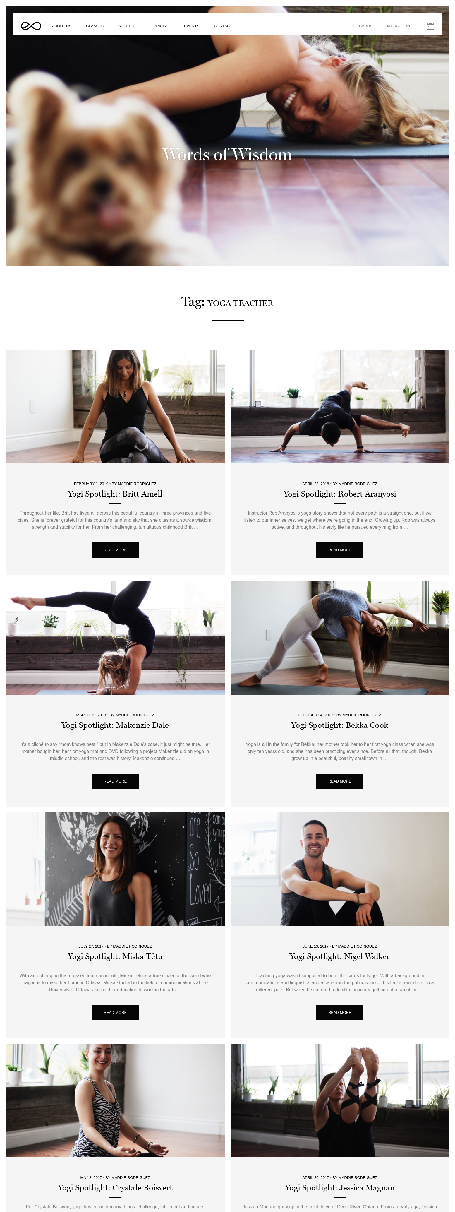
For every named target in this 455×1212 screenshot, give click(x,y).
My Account (391, 30)
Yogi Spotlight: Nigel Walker (340, 864)
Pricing (170, 30)
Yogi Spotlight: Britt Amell (115, 401)
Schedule (136, 30)
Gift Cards (352, 30)
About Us (70, 30)
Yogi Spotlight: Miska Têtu (115, 864)
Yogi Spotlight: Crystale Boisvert (115, 1095)
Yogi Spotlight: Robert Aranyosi (340, 401)
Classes (103, 30)
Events (199, 30)
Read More (115, 457)
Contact (231, 30)
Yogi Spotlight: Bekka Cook (339, 633)
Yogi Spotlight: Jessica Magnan (340, 1095)
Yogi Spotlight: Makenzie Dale (115, 633)
